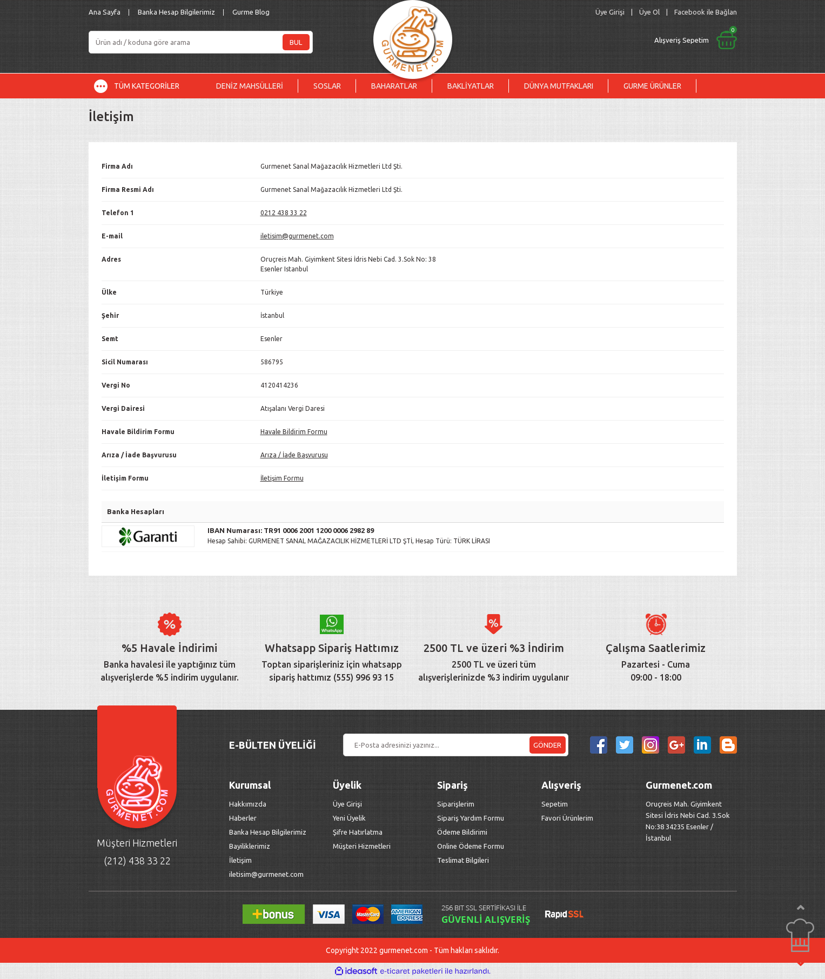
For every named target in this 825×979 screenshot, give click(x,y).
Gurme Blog (251, 12)
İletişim (240, 860)
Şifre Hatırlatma (358, 832)
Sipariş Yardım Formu (470, 818)
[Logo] (412, 36)
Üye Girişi (347, 804)
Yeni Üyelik (349, 818)
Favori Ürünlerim (567, 818)
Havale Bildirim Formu (293, 431)
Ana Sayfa (104, 12)
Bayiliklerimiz (249, 846)
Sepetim (554, 804)
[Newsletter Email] (455, 745)
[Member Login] (610, 12)
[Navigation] (145, 86)
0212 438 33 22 (283, 212)
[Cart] (605, 40)
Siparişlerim (455, 804)
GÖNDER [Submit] (547, 745)
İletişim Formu (282, 478)
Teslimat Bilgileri (464, 860)
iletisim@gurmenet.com (297, 235)
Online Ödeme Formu (470, 846)
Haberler (243, 818)
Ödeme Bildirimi (462, 832)
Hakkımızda (247, 804)
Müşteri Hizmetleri (362, 846)
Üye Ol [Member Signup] (649, 12)
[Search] (201, 42)
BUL (296, 42)
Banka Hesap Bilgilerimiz (176, 12)
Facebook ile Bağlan (705, 12)
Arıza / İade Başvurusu (294, 454)
